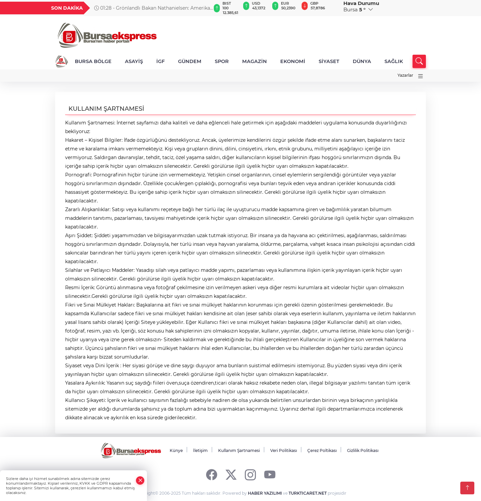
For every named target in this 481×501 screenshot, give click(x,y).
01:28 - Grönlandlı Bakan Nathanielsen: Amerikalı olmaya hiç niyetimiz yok (153, 8)
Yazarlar (405, 75)
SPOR (222, 61)
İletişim (200, 450)
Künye (176, 450)
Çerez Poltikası (322, 450)
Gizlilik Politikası (362, 450)
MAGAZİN (254, 61)
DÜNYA (362, 61)
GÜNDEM (189, 61)
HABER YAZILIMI (265, 493)
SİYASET (329, 61)
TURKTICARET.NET (308, 493)
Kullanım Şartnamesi (239, 450)
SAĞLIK (393, 61)
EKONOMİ (292, 61)
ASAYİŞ (134, 61)
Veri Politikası (283, 450)
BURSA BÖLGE (93, 61)
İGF (160, 61)
